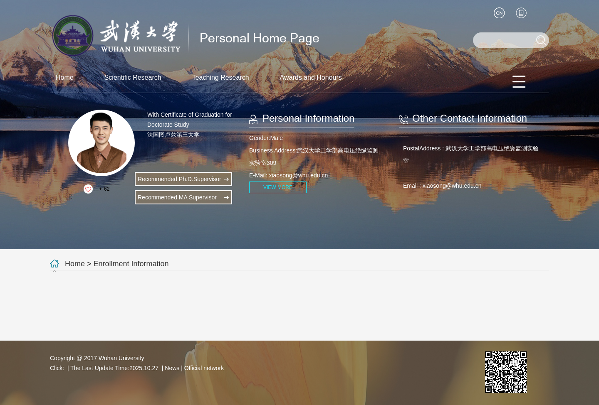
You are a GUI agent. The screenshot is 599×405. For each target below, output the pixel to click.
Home (65, 77)
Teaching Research (220, 77)
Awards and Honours (311, 77)
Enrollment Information (131, 264)
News (172, 368)
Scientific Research (132, 77)
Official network (204, 368)
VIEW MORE (277, 187)
